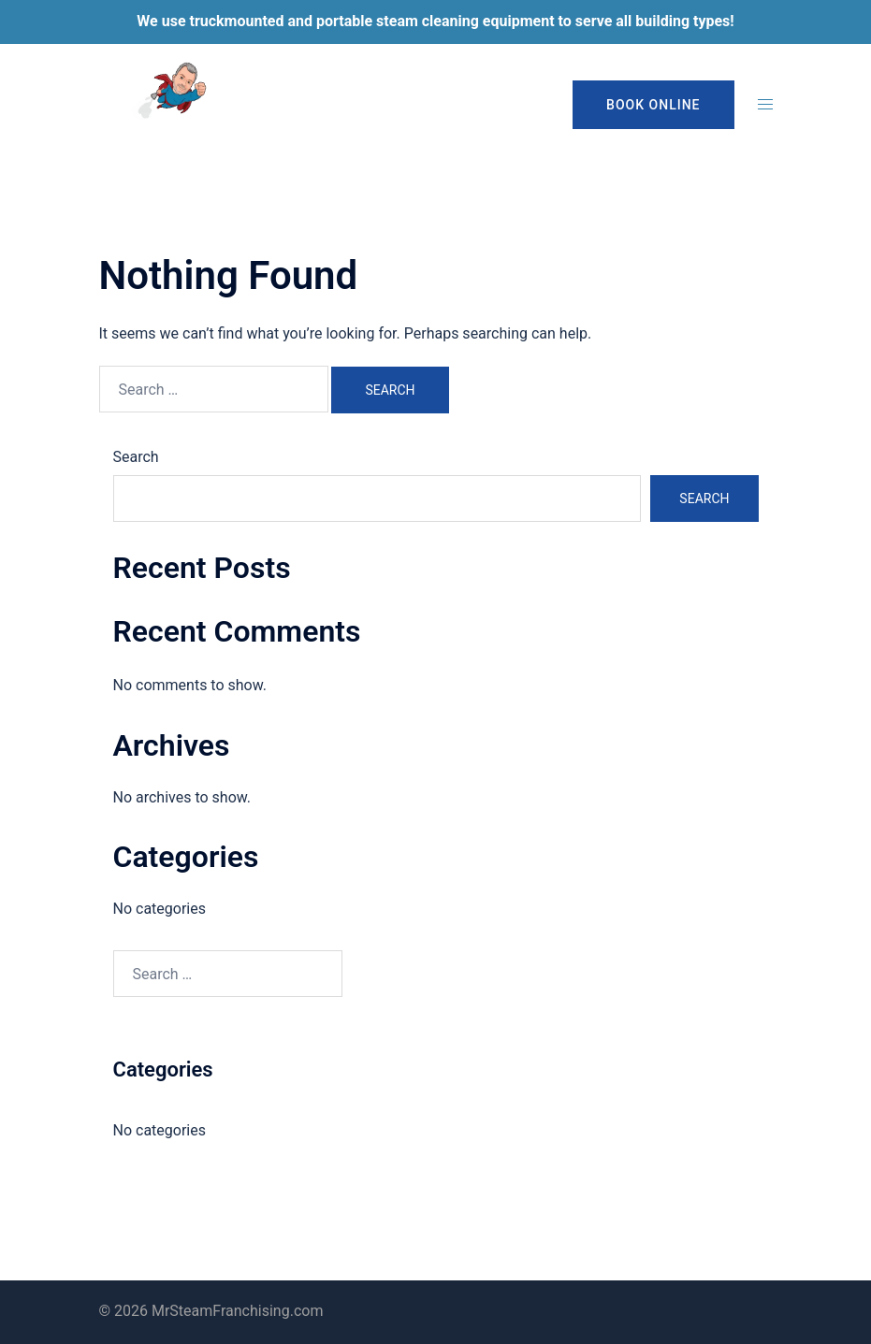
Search (136, 457)
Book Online (653, 104)
